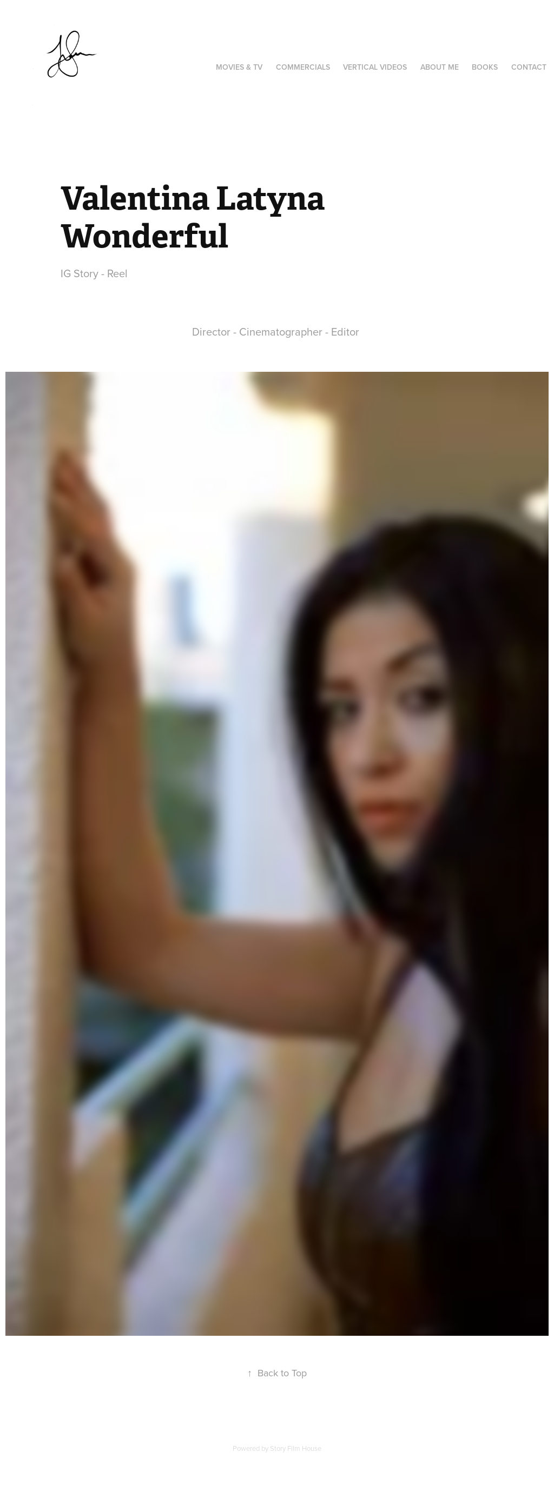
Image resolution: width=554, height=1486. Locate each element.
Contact (528, 67)
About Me (439, 67)
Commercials (303, 67)
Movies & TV (239, 67)
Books (485, 67)
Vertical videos (375, 67)
